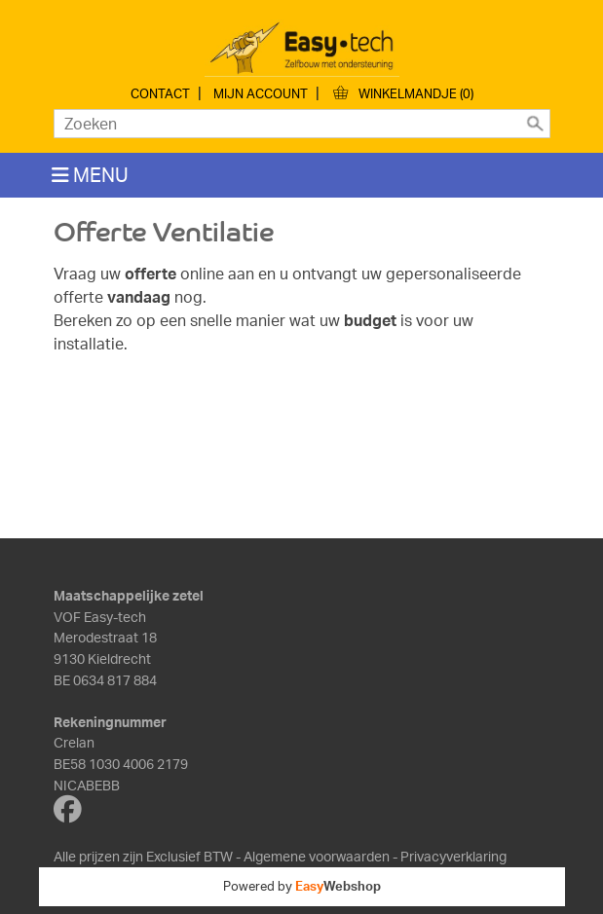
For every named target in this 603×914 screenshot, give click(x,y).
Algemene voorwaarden (317, 855)
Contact (160, 93)
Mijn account (260, 93)
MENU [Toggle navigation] (90, 175)
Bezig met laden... (302, 444)
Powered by (302, 886)
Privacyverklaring (453, 855)
